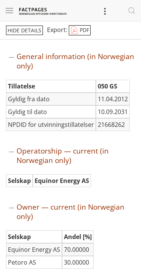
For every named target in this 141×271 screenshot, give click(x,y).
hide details (24, 30)
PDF (79, 30)
